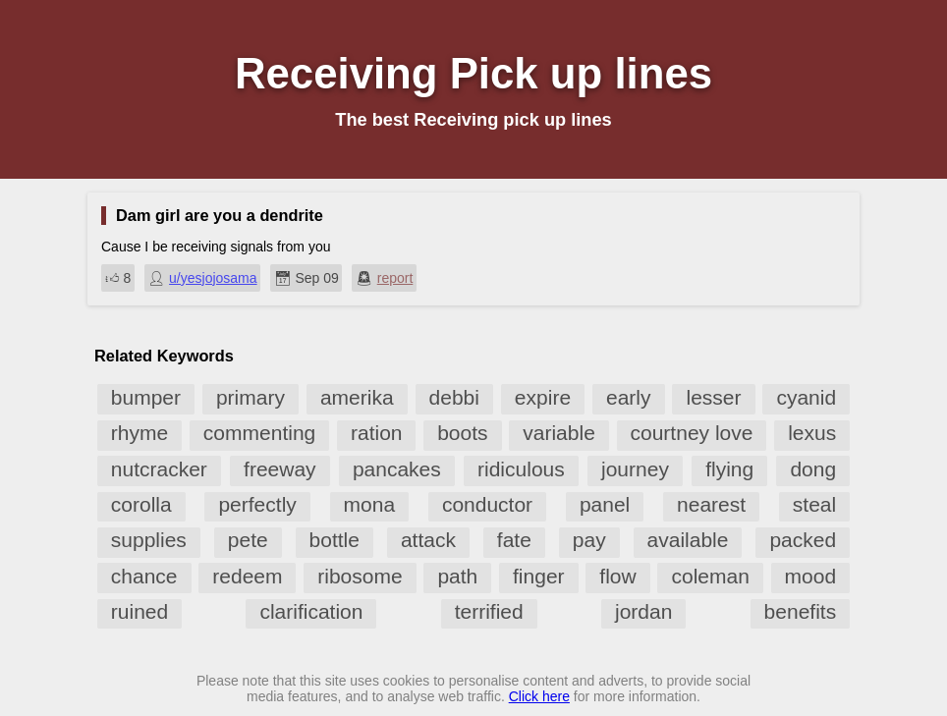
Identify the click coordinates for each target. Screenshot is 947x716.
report (395, 278)
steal (814, 504)
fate (514, 539)
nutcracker (159, 469)
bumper (146, 397)
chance (144, 576)
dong (813, 469)
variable (559, 432)
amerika (357, 397)
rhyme (139, 432)
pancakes (397, 469)
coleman (710, 576)
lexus (812, 432)
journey (635, 469)
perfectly (257, 504)
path (457, 576)
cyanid (806, 397)
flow (617, 576)
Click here (539, 696)
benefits (800, 611)
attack (428, 539)
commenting (259, 432)
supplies (149, 539)
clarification (310, 611)
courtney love (692, 432)
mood (811, 576)
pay (589, 539)
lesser (713, 397)
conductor (487, 504)
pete (248, 539)
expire (543, 397)
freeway (280, 469)
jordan (643, 611)
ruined (139, 611)
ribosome (359, 576)
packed (802, 539)
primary (250, 397)
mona (370, 504)
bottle (334, 539)
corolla (141, 504)
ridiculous (521, 469)
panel (605, 504)
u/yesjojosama (213, 278)
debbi (454, 397)
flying (729, 469)
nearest (711, 504)
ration (377, 432)
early (628, 397)
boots (462, 432)
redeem (247, 576)
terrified (489, 611)
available (688, 539)
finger (539, 576)
